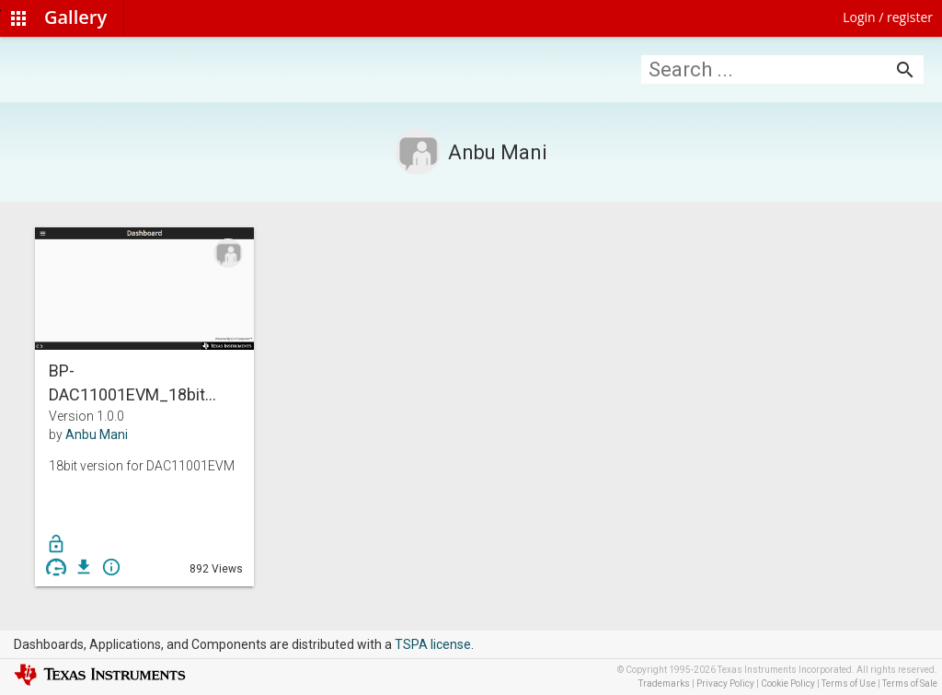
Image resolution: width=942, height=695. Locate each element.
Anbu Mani (96, 434)
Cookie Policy (788, 683)
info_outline (111, 567)
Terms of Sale (909, 683)
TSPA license (433, 644)
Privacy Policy (725, 683)
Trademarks (664, 683)
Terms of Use (848, 683)
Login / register (888, 17)
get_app (84, 567)
